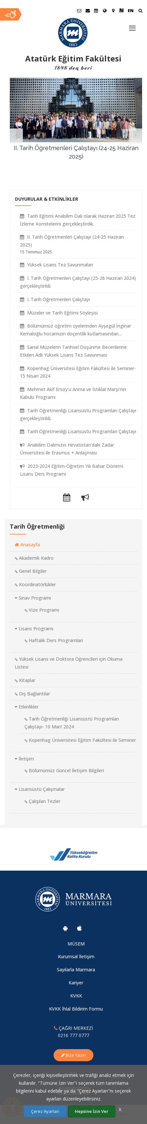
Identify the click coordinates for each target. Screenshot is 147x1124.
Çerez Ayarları (45, 1111)
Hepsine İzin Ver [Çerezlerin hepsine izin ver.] (91, 1111)
